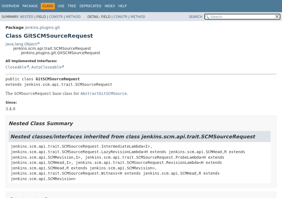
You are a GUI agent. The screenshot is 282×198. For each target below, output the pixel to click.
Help (122, 6)
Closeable (16, 67)
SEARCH (195, 17)
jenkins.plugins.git (42, 27)
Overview (10, 6)
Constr (56, 17)
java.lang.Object (21, 44)
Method (73, 17)
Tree (72, 6)
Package (30, 6)
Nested (26, 17)
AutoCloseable (46, 67)
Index (110, 6)
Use (61, 6)
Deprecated (91, 6)
